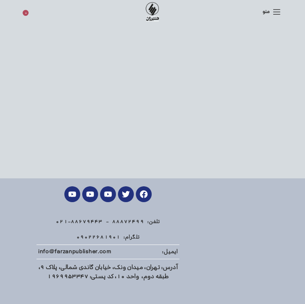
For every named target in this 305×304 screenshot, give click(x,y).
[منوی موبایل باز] (272, 12)
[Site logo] (152, 11)
